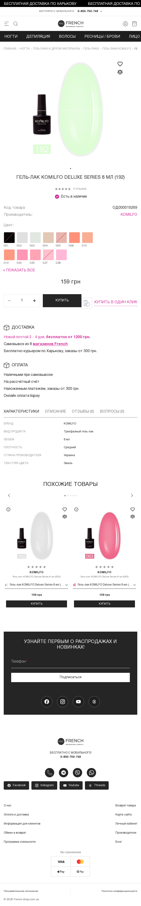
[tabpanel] (70, 109)
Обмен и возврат (15, 833)
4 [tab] (73, 495)
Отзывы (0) (83, 411)
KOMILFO (129, 214)
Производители (125, 833)
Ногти (10, 36)
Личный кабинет (126, 823)
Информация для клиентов (22, 823)
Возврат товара (125, 805)
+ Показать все (19, 270)
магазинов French (50, 344)
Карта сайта (123, 814)
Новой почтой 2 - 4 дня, (47, 337)
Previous (9, 495)
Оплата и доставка (16, 814)
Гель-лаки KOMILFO (116, 48)
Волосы (67, 36)
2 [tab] (67, 495)
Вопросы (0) (112, 411)
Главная (10, 48)
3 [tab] (70, 495)
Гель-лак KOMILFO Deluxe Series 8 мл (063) (104, 574)
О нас (7, 805)
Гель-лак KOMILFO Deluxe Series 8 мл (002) (36, 574)
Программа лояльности (20, 842)
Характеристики (21, 411)
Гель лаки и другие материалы (56, 48)
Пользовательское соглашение (21, 891)
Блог (118, 842)
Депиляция (38, 36)
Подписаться (70, 677)
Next (132, 495)
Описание (55, 411)
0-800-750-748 (87, 11)
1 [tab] (70, 168)
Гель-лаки (91, 48)
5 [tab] (76, 495)
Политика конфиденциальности (119, 891)
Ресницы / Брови (102, 36)
